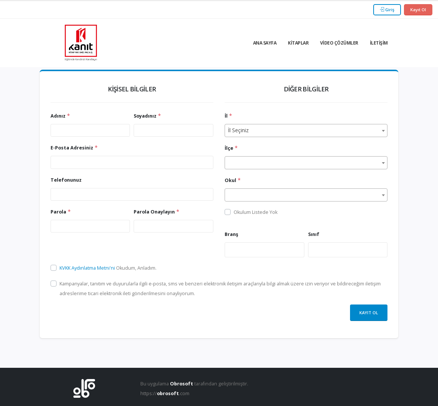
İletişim (379, 43)
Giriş (387, 9)
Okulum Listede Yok (255, 212)
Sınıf (313, 234)
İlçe (229, 148)
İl (226, 116)
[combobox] (306, 130)
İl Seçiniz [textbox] (238, 130)
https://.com (164, 393)
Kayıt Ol (418, 9)
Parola (58, 212)
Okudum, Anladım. (108, 268)
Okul (230, 180)
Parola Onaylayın (154, 212)
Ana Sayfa (265, 43)
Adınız (58, 116)
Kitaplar (298, 43)
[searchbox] (229, 249)
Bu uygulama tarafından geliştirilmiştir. (194, 384)
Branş (231, 234)
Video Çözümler (339, 43)
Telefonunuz (66, 180)
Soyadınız (145, 116)
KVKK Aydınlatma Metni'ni (88, 268)
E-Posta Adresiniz (72, 148)
